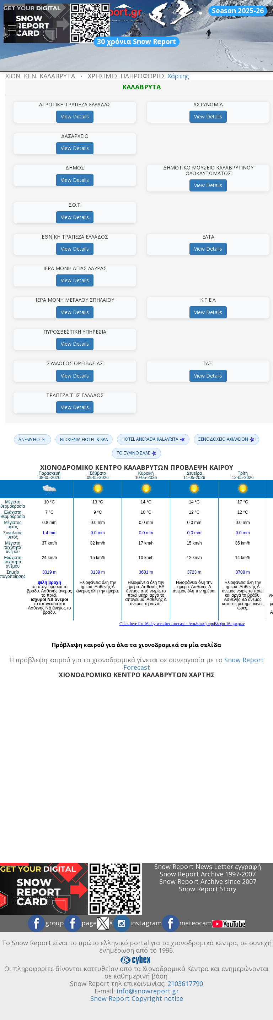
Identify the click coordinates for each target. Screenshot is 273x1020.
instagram (137, 923)
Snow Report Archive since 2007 (207, 881)
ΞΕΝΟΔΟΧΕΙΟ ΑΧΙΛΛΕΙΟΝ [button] (226, 439)
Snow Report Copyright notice (136, 998)
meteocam (187, 923)
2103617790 (185, 983)
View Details (75, 116)
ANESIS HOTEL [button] (32, 439)
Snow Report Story (207, 889)
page (80, 923)
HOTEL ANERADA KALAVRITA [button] (153, 439)
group (46, 923)
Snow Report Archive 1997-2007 (208, 874)
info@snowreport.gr (148, 991)
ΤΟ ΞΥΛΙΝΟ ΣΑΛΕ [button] (136, 453)
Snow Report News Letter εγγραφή (207, 866)
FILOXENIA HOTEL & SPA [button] (84, 439)
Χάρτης (178, 76)
